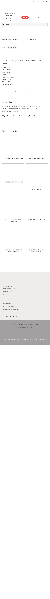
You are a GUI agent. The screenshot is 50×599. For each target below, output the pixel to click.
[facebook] (30, 1)
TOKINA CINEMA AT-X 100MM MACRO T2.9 (13, 220)
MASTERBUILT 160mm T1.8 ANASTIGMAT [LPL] (36, 250)
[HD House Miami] (8, 272)
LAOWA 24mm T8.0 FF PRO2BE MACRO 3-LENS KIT (13, 250)
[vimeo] (38, 1)
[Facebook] (3, 91)
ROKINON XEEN (36, 189)
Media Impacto (42, 339)
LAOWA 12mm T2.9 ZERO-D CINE (37, 220)
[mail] (44, 1)
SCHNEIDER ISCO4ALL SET (36, 159)
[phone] (47, 1)
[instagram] (32, 1)
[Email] (37, 91)
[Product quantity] (7, 54)
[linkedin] (35, 1)
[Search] (3, 24)
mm (3, 47)
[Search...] (25, 24)
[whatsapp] (41, 1)
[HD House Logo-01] (12, 5)
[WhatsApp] (26, 91)
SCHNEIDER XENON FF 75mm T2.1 (13, 182)
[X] (15, 91)
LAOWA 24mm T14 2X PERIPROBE (13, 159)
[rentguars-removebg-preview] (25, 330)
